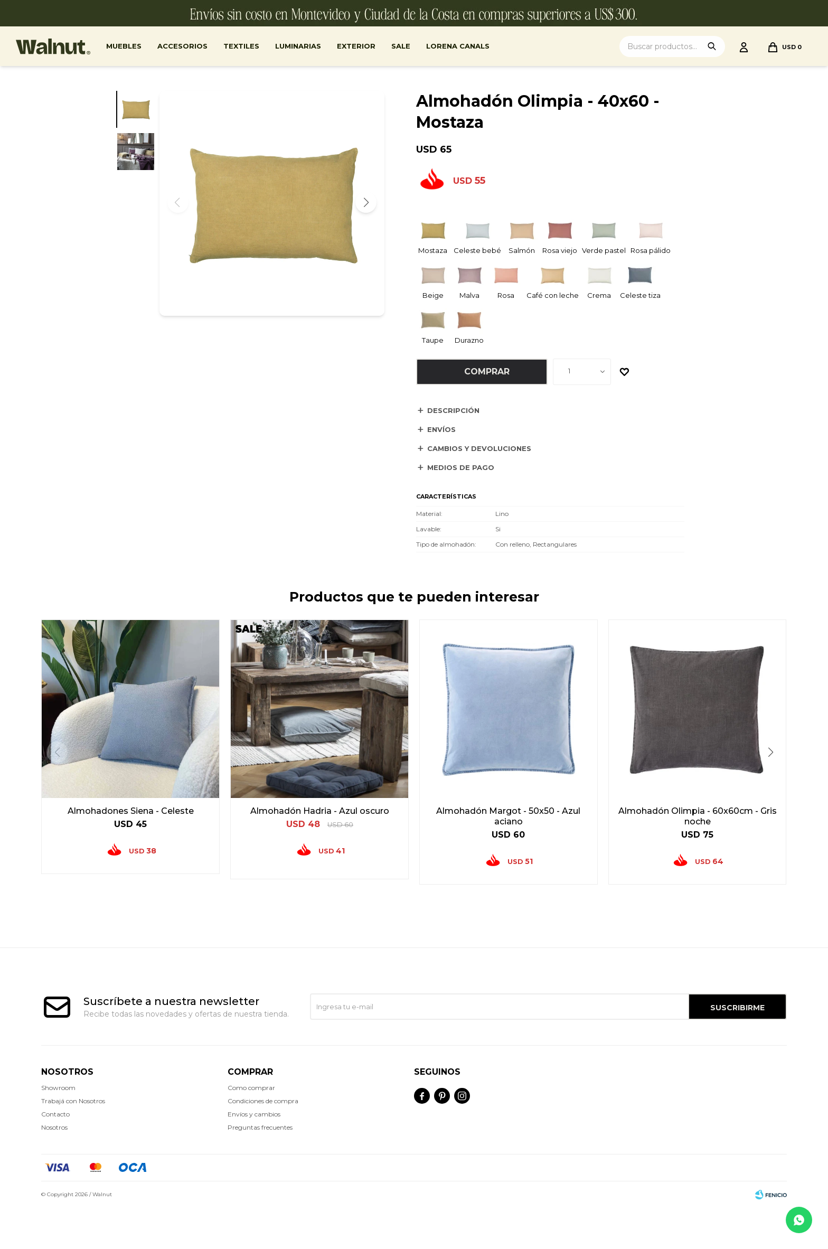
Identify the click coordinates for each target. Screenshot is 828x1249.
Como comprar (251, 1088)
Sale (400, 46)
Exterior (356, 46)
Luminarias (298, 46)
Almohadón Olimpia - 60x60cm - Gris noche (697, 816)
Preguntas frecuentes (260, 1127)
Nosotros (54, 1127)
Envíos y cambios (254, 1114)
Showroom (58, 1088)
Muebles (124, 46)
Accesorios (182, 46)
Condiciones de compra (263, 1101)
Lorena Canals (458, 46)
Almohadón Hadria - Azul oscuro (319, 811)
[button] (366, 202)
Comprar (487, 372)
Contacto (55, 1114)
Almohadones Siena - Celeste (131, 811)
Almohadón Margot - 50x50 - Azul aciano (508, 816)
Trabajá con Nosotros (73, 1101)
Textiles (241, 46)
